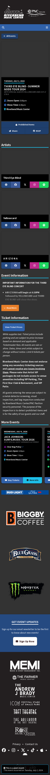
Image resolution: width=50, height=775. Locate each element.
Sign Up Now (25, 641)
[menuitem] (25, 677)
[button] (20, 447)
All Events (10, 36)
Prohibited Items (25, 124)
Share (13, 131)
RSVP (37, 131)
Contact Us (31, 744)
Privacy (17, 744)
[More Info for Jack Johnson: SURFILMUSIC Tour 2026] (21, 455)
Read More (10, 307)
